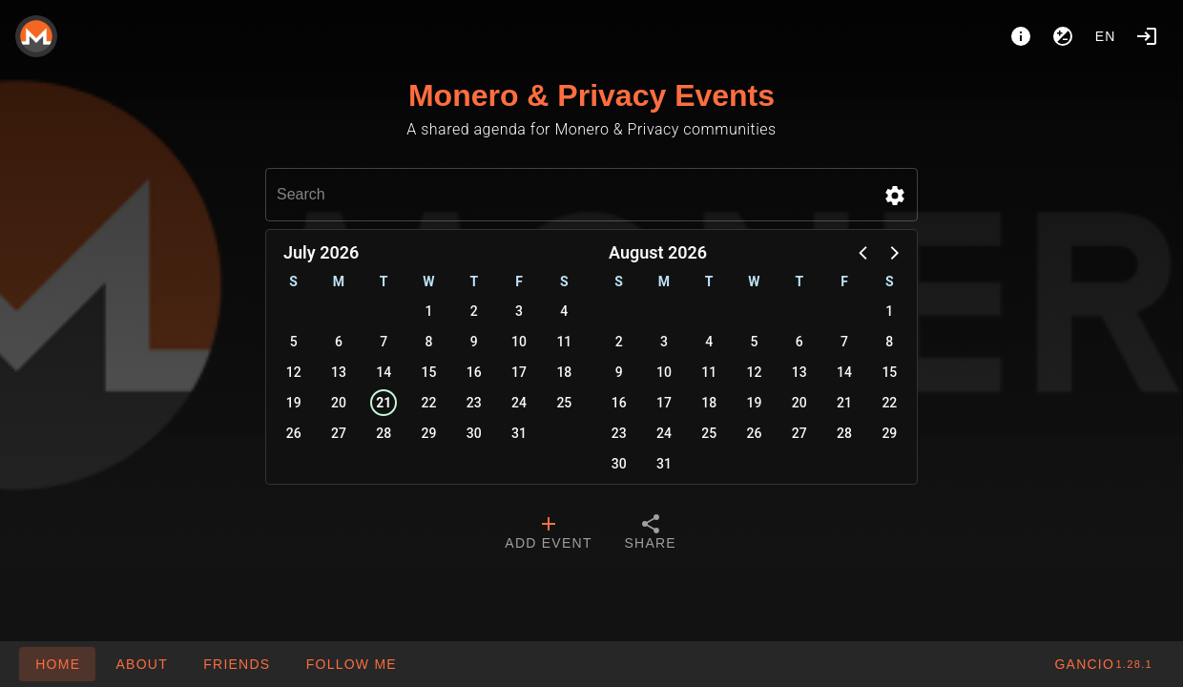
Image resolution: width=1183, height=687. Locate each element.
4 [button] (564, 311)
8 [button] (429, 341)
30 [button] (474, 433)
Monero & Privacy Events (591, 95)
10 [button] (519, 341)
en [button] (1105, 36)
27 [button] (338, 433)
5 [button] (294, 341)
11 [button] (563, 341)
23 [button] (474, 402)
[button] (894, 195)
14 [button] (383, 372)
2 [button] (474, 311)
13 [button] (338, 372)
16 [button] (474, 372)
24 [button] (519, 402)
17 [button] (519, 372)
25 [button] (563, 402)
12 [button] (293, 372)
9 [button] (474, 341)
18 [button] (563, 372)
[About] (1021, 36)
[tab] (548, 534)
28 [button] (383, 433)
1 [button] (429, 311)
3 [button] (519, 311)
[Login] (1147, 36)
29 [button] (429, 433)
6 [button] (338, 341)
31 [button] (519, 433)
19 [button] (293, 402)
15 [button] (429, 372)
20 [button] (338, 402)
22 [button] (429, 402)
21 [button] (383, 402)
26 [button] (293, 433)
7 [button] (383, 341)
